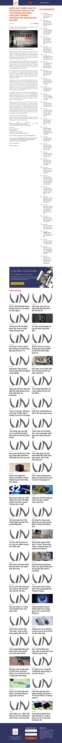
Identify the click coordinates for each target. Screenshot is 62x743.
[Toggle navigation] (30, 3)
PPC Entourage (22, 51)
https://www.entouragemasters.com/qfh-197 (18, 123)
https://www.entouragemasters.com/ (21, 133)
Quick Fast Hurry (13, 51)
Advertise (19, 739)
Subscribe (31, 738)
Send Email (14, 130)
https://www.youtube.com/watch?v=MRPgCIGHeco (20, 125)
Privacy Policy (14, 739)
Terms (10, 739)
